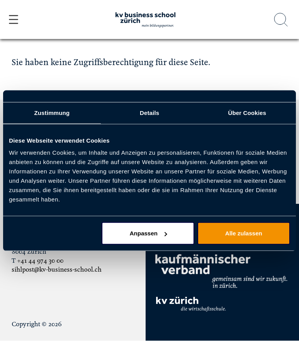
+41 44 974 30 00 (40, 261)
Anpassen (148, 233)
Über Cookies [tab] (247, 112)
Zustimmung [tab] (52, 112)
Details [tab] (149, 112)
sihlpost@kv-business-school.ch (57, 270)
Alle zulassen (243, 233)
